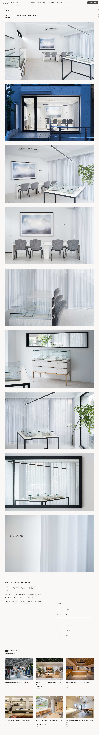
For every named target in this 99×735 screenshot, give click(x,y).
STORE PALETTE (10, 3)
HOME (98, 6)
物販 (67, 614)
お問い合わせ (93, 2)
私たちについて (59, 2)
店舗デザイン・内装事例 (98, 10)
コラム (66, 2)
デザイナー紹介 (51, 2)
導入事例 (33, 2)
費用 (44, 2)
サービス (39, 2)
